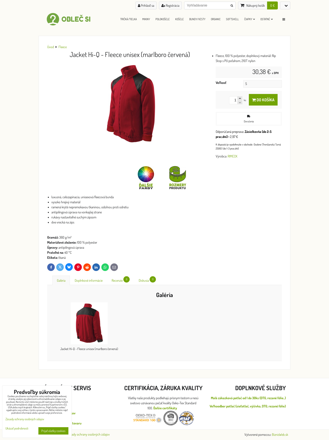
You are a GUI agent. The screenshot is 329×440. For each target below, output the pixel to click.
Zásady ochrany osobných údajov (88, 434)
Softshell (232, 19)
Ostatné (266, 19)
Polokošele (162, 19)
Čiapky (249, 19)
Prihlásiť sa (146, 5)
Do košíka (263, 99)
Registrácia (170, 5)
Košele (179, 19)
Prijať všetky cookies (53, 431)
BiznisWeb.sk (280, 434)
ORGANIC (216, 19)
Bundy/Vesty (197, 19)
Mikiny (146, 19)
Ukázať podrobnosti (16, 428)
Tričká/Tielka (128, 19)
